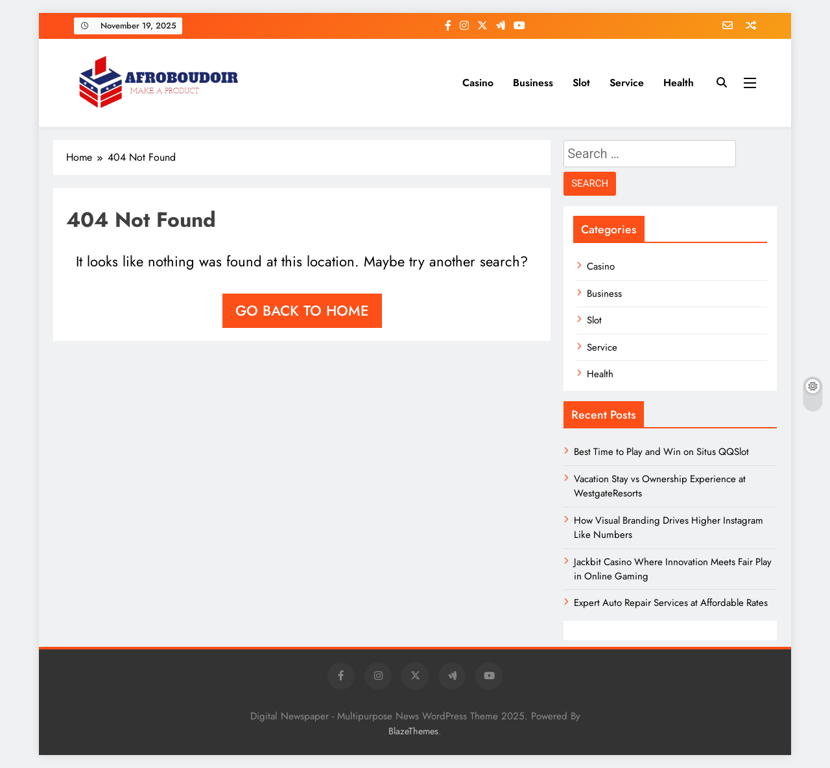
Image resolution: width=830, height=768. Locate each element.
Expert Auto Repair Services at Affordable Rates (671, 603)
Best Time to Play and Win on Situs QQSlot (661, 452)
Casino (477, 82)
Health (678, 82)
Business (533, 82)
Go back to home (302, 310)
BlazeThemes (413, 731)
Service (627, 82)
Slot (581, 82)
